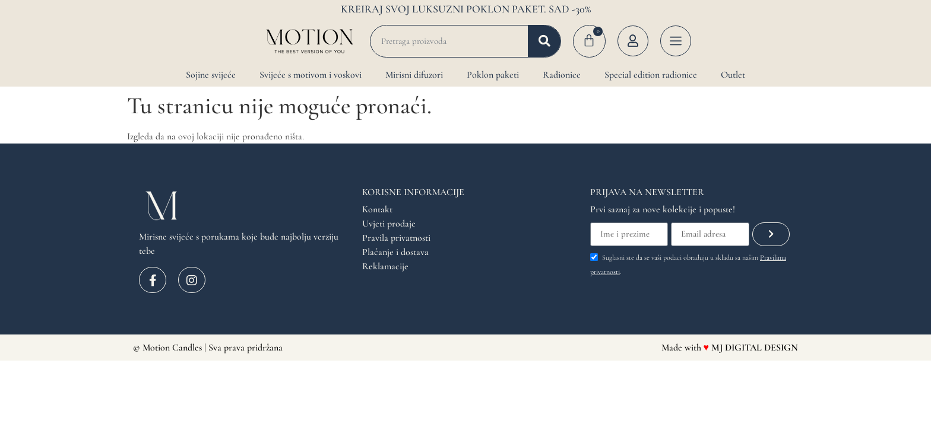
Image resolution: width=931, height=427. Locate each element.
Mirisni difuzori (414, 75)
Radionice (562, 75)
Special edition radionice (650, 75)
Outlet (733, 75)
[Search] (544, 41)
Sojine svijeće (211, 75)
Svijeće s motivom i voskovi (310, 75)
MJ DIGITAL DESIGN (754, 347)
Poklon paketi (493, 75)
